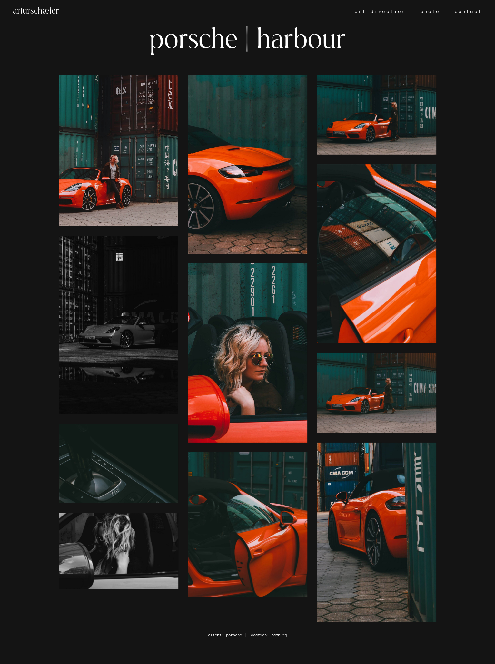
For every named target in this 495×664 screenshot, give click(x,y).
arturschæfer (36, 11)
